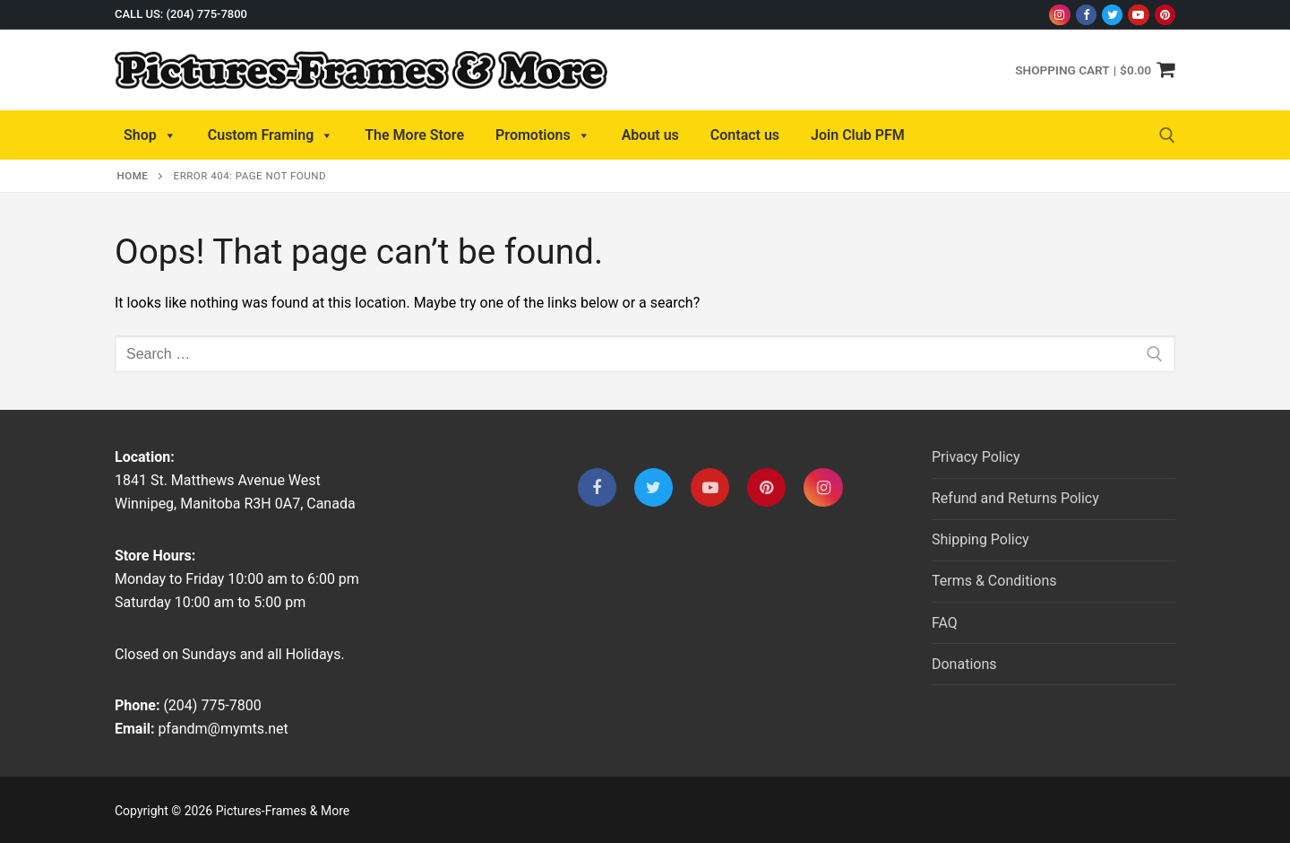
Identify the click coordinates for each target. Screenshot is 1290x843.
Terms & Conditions (994, 580)
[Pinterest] (1165, 14)
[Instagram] (1059, 14)
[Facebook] (1086, 14)
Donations (964, 664)
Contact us (744, 134)
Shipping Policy (980, 539)
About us (650, 134)
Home (133, 175)
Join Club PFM (858, 134)
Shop (150, 135)
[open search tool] (1167, 135)
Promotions (542, 135)
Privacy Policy (976, 456)
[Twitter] (1112, 14)
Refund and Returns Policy (1015, 498)
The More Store (414, 134)
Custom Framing (271, 135)
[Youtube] (1138, 14)
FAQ (945, 622)
